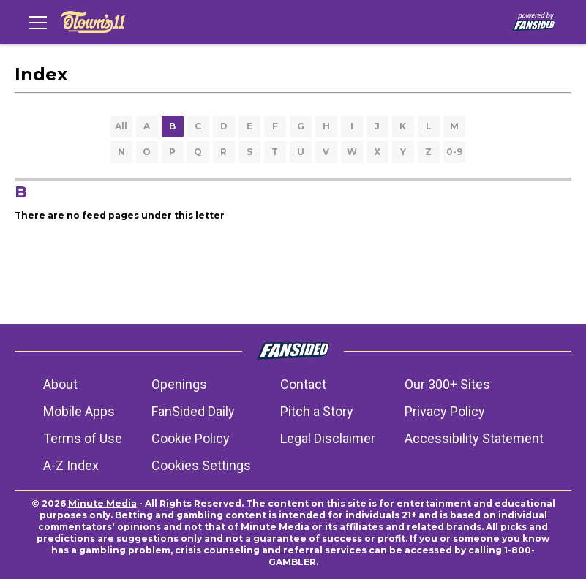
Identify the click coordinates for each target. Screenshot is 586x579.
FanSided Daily (193, 411)
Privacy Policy (445, 411)
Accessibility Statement (474, 438)
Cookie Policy (190, 438)
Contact (303, 384)
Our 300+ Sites (447, 384)
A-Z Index (71, 465)
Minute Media (102, 503)
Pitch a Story (316, 411)
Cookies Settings (201, 465)
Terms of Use (82, 438)
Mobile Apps (79, 411)
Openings (179, 384)
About (60, 384)
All (121, 126)
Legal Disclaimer (327, 438)
